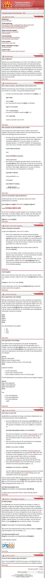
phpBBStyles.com (21, 575)
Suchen (21, 8)
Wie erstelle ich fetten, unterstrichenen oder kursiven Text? (18, 25)
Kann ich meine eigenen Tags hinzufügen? (13, 51)
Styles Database (29, 575)
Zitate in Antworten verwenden (10, 32)
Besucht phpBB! (32, 434)
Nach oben (5, 78)
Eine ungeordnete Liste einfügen (11, 37)
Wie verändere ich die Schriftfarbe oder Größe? (15, 26)
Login (36, 8)
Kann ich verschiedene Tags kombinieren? (13, 27)
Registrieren (10, 8)
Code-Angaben (6, 33)
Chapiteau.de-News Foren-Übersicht (12, 13)
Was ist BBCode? (7, 20)
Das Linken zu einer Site (8, 43)
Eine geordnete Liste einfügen (10, 39)
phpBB (21, 574)
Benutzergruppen (29, 8)
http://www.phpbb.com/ (34, 450)
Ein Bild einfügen (6, 47)
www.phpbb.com (17, 460)
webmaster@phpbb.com (26, 471)
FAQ (16, 8)
